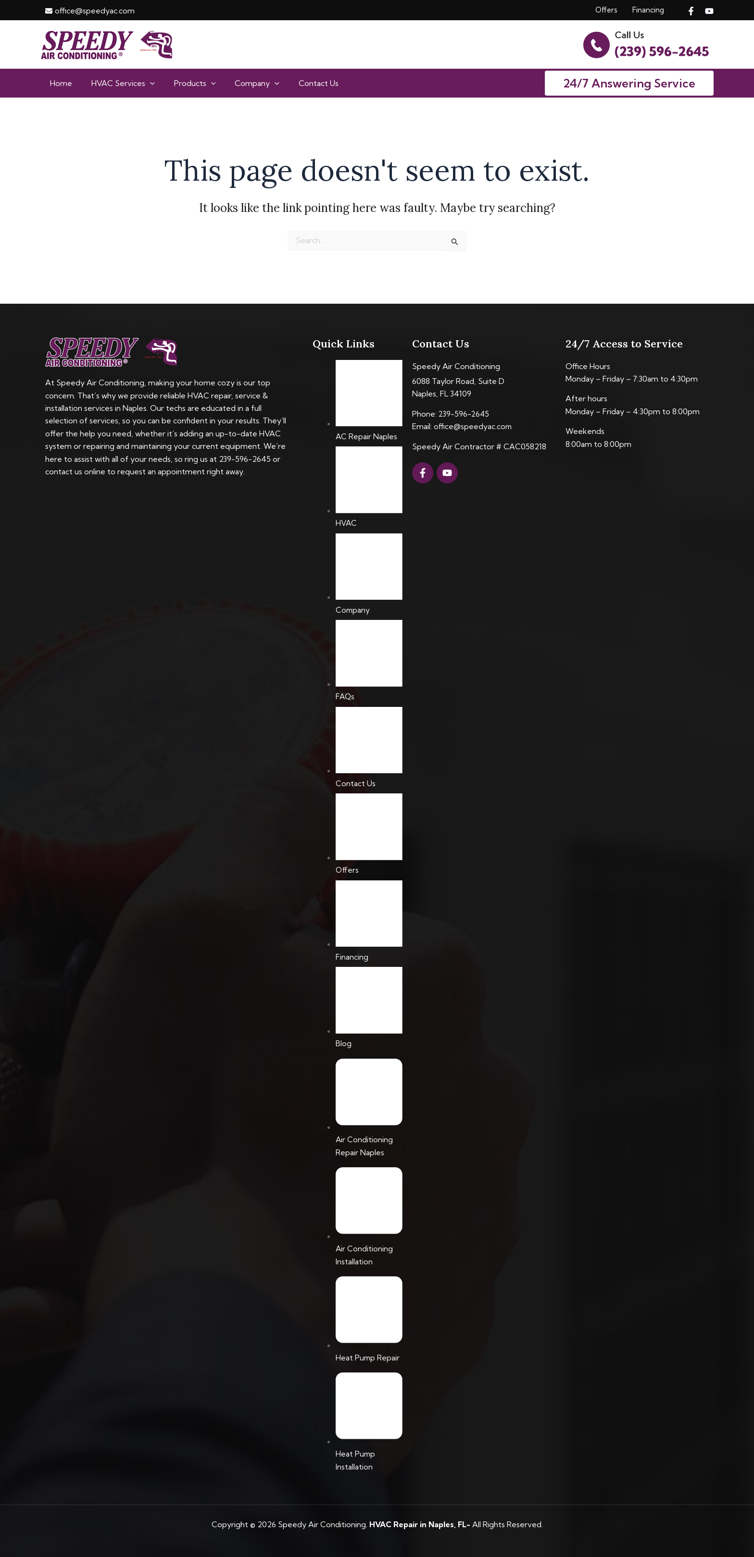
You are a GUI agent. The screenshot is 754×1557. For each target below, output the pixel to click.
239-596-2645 (464, 414)
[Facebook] (691, 11)
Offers (606, 9)
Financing (648, 9)
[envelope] (90, 10)
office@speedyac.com (474, 426)
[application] (144, 83)
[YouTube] (709, 11)
